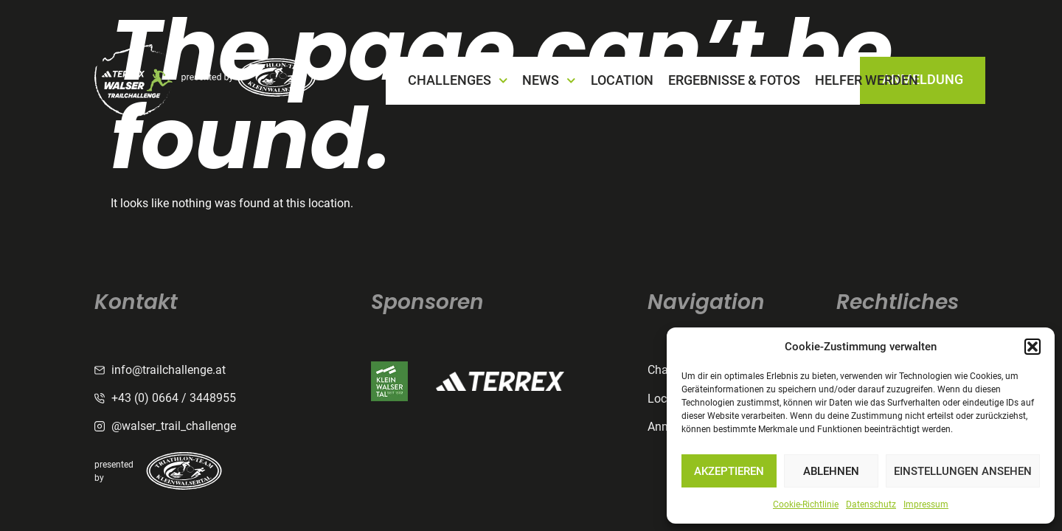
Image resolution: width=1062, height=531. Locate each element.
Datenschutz (871, 504)
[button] (1032, 346)
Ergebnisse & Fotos (734, 80)
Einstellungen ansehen (963, 471)
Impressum (925, 504)
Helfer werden (866, 80)
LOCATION (622, 80)
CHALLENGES (458, 81)
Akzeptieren (729, 471)
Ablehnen (831, 471)
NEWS (549, 81)
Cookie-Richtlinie (806, 504)
